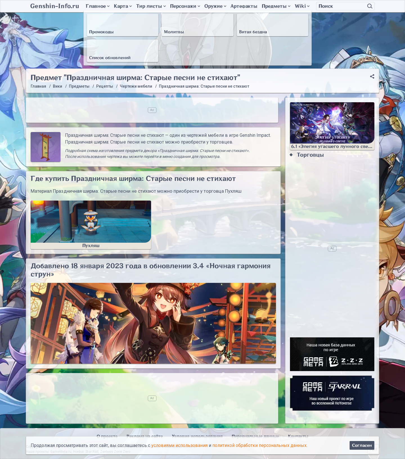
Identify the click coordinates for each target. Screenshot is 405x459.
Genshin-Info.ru (54, 6)
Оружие (215, 6)
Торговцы (310, 155)
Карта (123, 6)
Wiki (302, 6)
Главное (97, 6)
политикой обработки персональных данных (259, 445)
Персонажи (185, 6)
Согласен (362, 445)
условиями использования (179, 445)
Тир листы (151, 6)
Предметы (276, 6)
